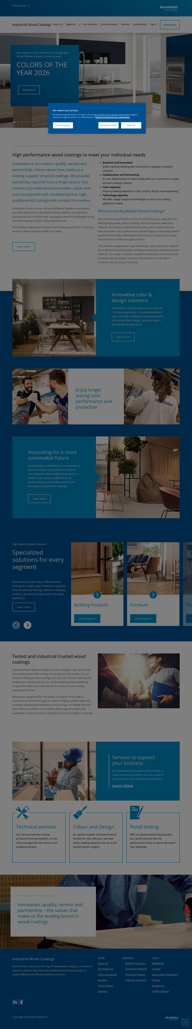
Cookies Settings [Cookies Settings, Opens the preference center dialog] (63, 125)
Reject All (131, 125)
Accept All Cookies (108, 125)
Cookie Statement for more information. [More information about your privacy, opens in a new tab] (112, 117)
